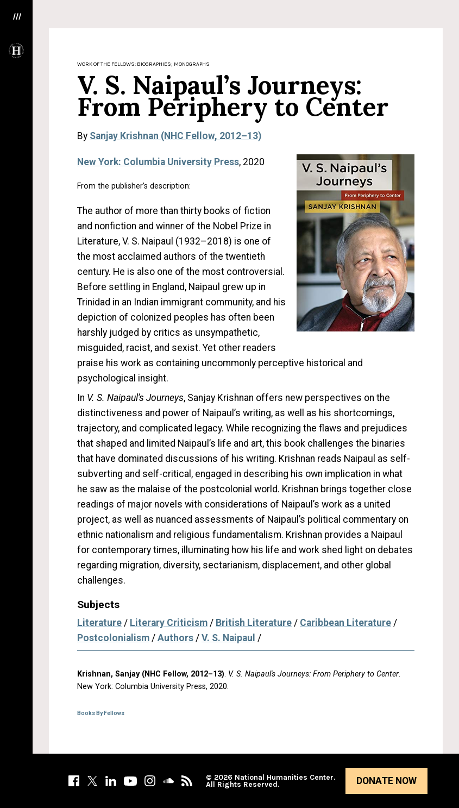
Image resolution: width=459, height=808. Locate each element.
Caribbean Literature (345, 622)
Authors (175, 637)
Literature (99, 622)
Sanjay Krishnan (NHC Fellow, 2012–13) (175, 135)
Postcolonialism (113, 637)
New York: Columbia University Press (158, 161)
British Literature (254, 622)
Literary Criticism (169, 622)
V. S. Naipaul (228, 637)
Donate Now (386, 780)
